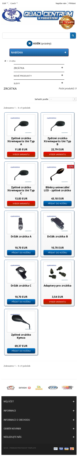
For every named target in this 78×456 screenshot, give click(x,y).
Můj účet (9, 401)
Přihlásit (72, 3)
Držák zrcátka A (21, 236)
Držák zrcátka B (57, 236)
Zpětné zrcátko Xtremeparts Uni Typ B (57, 141)
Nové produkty (23, 75)
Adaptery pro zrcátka (57, 285)
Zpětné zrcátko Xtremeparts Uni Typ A (21, 141)
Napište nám (61, 3)
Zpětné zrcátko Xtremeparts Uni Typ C (21, 190)
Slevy (17, 83)
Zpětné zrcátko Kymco (21, 336)
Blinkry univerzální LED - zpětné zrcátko (57, 189)
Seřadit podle (41, 99)
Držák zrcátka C (21, 285)
